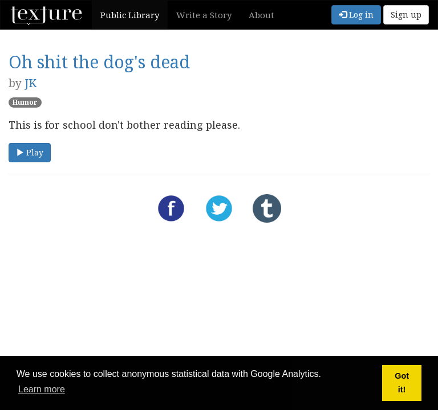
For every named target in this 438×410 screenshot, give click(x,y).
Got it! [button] (402, 382)
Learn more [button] (41, 389)
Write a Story (204, 14)
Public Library (129, 14)
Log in (356, 14)
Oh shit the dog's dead (99, 61)
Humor (25, 102)
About (261, 14)
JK (30, 83)
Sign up (406, 14)
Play (29, 152)
